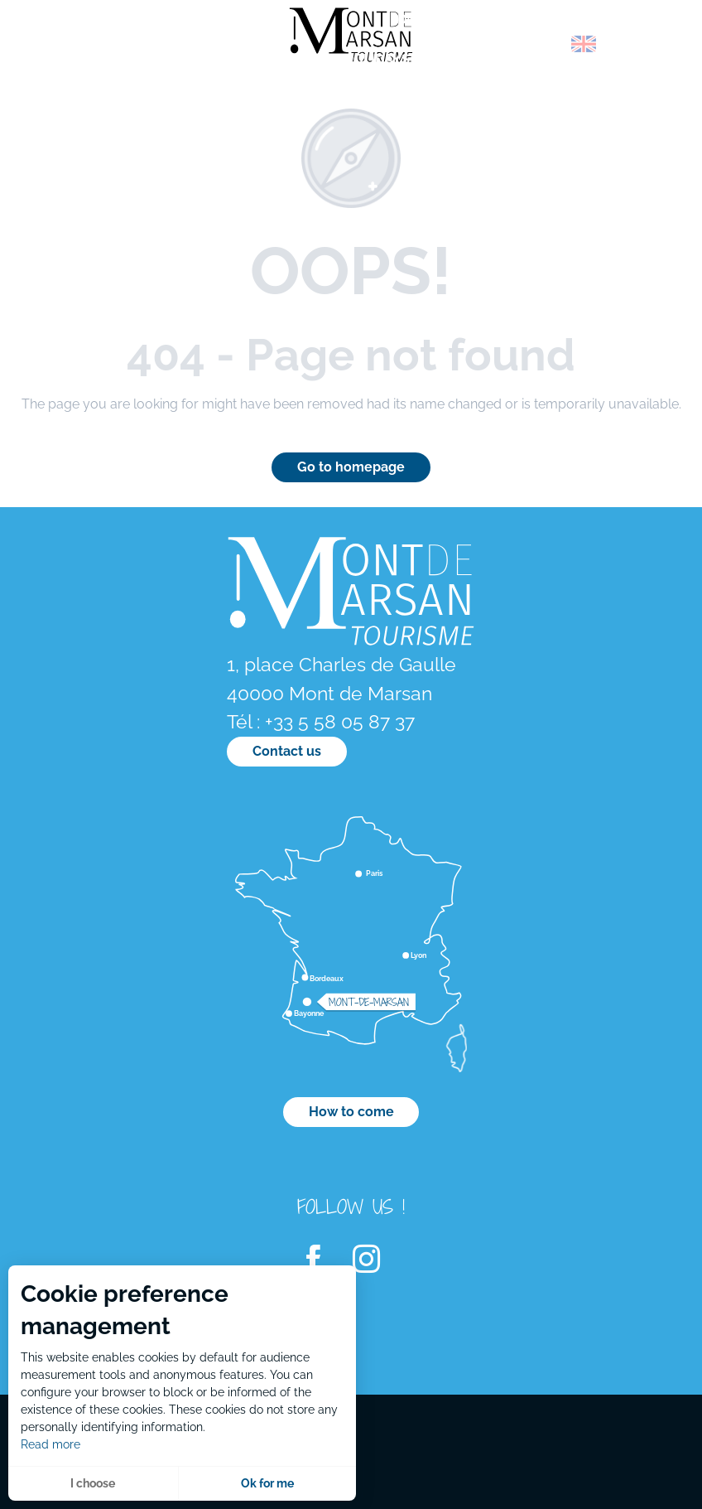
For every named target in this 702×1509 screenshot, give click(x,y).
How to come (351, 1112)
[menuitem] (82, 49)
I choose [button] (92, 1483)
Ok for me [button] (267, 1483)
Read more (50, 1444)
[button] (548, 43)
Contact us (286, 751)
